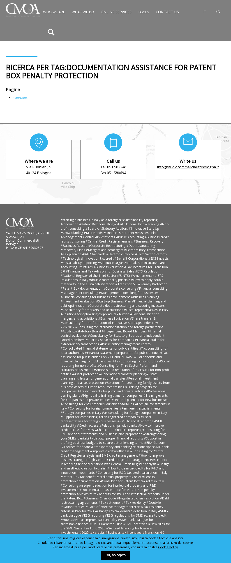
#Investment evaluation (78, 301)
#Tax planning (71, 254)
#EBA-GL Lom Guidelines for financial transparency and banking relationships (113, 444)
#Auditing (68, 331)
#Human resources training (105, 387)
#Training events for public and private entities (112, 391)
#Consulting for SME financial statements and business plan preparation (113, 432)
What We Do (83, 12)
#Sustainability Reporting (79, 263)
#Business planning (145, 297)
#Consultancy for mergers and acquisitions (92, 310)
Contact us (167, 11)
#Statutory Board (88, 331)
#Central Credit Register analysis (110, 241)
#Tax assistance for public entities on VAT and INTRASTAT (114, 354)
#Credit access (88, 425)
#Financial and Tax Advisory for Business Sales (100, 271)
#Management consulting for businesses (129, 293)
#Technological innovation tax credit (88, 258)
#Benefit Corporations (131, 258)
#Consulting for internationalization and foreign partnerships (119, 327)
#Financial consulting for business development (96, 297)
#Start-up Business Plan (114, 301)
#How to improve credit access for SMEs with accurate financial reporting (112, 427)
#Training (152, 224)
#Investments (105, 237)
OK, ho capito (116, 555)
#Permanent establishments (140, 408)
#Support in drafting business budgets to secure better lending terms (111, 440)
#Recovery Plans (73, 250)
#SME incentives (135, 524)
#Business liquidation (114, 318)
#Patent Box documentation (82, 288)
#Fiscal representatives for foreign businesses (106, 419)
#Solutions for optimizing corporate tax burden (95, 314)
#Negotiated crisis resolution (138, 498)
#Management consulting (80, 293)
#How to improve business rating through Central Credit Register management (112, 457)
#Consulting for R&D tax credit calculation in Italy (131, 472)
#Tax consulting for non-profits (136, 361)
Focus (143, 12)
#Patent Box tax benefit (79, 477)
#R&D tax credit (94, 254)
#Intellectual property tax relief (119, 477)
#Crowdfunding (72, 233)
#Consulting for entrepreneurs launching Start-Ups (98, 404)
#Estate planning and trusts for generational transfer (109, 376)
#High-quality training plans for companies (112, 395)
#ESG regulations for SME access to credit (135, 515)
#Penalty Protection (152, 284)
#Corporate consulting (120, 288)
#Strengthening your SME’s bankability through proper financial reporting (113, 436)
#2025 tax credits (92, 532)
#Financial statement (119, 233)
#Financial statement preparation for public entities (122, 352)
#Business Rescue (74, 245)
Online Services (116, 11)
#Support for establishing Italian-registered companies (101, 417)
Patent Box (20, 98)
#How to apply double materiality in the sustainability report (112, 282)
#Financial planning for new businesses (139, 400)
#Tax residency (135, 502)
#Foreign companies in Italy (81, 412)
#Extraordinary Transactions (144, 250)
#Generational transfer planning (122, 374)
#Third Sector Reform (151, 254)
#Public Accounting (130, 237)
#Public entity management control (125, 344)
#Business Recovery (148, 241)
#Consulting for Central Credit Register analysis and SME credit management (112, 453)
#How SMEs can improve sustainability (89, 519)
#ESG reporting (93, 515)
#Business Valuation (109, 267)
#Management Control (78, 237)
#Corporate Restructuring (107, 245)
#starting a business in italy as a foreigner (91, 220)
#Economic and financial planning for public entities (111, 359)
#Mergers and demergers (105, 250)
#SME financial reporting (136, 421)
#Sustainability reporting (139, 220)
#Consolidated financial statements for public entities (100, 348)
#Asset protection (85, 374)
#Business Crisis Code (100, 498)
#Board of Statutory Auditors (107, 228)
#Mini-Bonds (94, 233)
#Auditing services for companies (110, 340)
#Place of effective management (109, 507)
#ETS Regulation (147, 271)
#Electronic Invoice (120, 254)
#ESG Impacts (158, 258)
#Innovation (70, 224)
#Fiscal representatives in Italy (146, 310)
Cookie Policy (168, 547)
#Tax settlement (111, 502)
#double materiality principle (110, 280)
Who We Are (54, 12)
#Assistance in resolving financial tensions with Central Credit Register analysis (114, 462)
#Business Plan (146, 233)
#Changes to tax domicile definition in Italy (126, 511)
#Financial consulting (152, 288)
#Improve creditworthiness (110, 451)
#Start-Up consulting (129, 224)
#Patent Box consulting (96, 224)
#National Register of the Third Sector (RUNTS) (96, 275)
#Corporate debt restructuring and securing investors (126, 305)
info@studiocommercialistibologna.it (188, 167)
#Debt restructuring (140, 245)
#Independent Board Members (125, 331)
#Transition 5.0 (127, 284)
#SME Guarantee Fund (106, 524)
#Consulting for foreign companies (93, 408)
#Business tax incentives (124, 532)
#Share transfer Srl (143, 318)
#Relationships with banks (118, 425)
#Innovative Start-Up (144, 228)
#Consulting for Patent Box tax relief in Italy (132, 481)
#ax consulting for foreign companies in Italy (134, 412)
